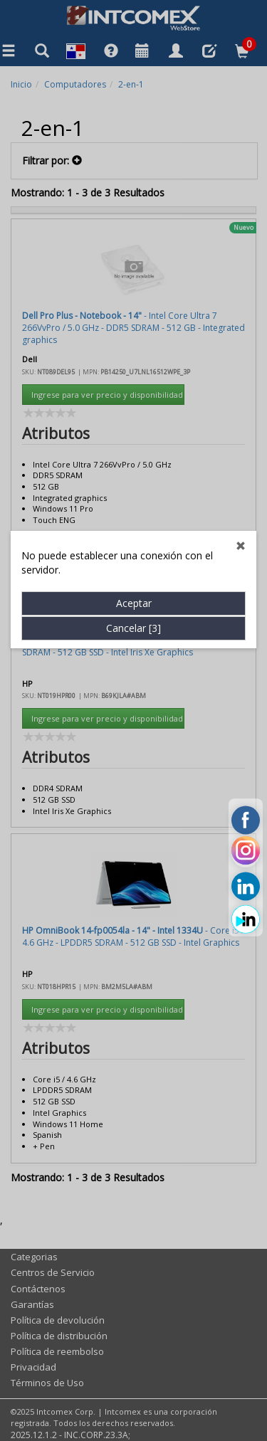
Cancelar (133, 495)
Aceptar (134, 470)
